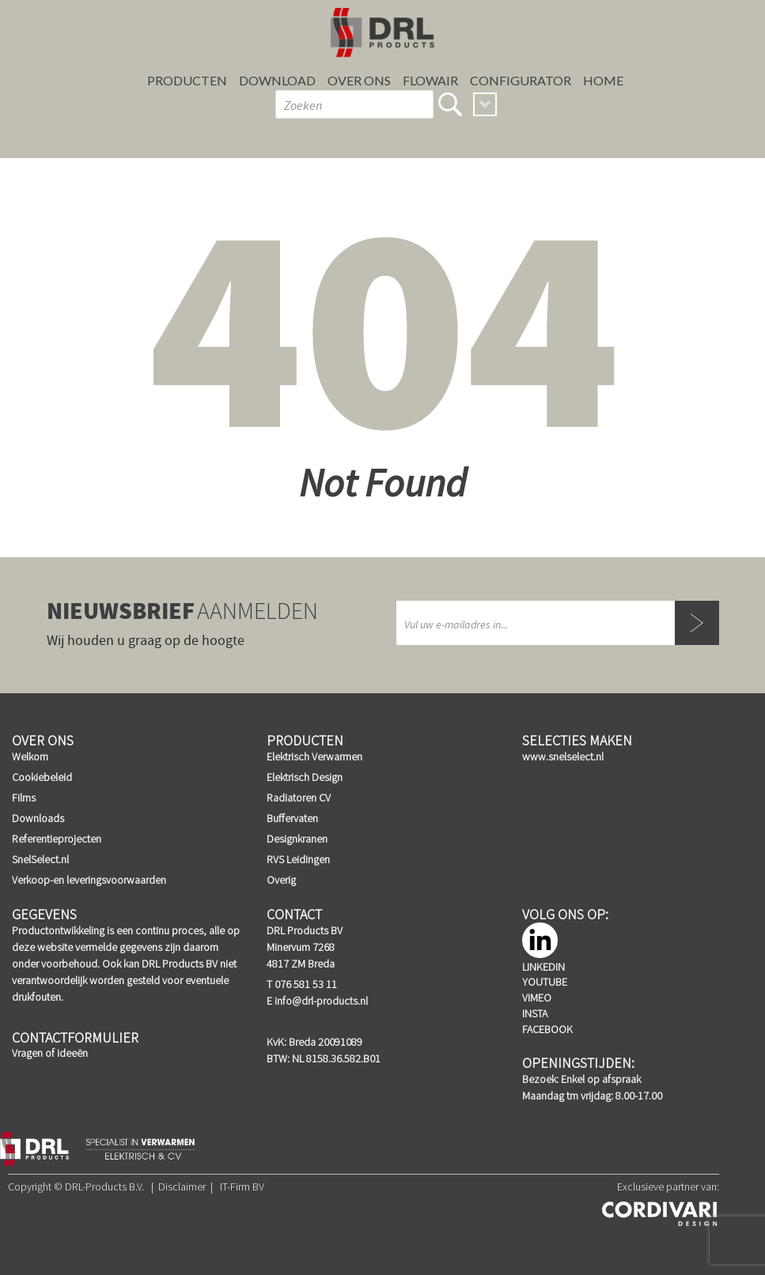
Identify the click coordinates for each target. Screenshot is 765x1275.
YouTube (544, 982)
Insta (534, 1013)
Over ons (359, 80)
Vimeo (536, 997)
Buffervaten (292, 818)
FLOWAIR (430, 80)
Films (24, 797)
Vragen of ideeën (50, 1053)
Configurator (520, 80)
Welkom (30, 756)
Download (277, 80)
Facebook (547, 1029)
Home (603, 80)
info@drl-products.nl (321, 1001)
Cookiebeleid (42, 777)
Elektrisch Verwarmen (314, 756)
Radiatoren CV (299, 797)
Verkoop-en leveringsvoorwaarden (89, 880)
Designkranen (297, 839)
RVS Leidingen (298, 859)
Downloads (38, 818)
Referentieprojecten (56, 839)
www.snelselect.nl (563, 756)
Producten (187, 80)
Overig (281, 880)
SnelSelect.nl (40, 859)
